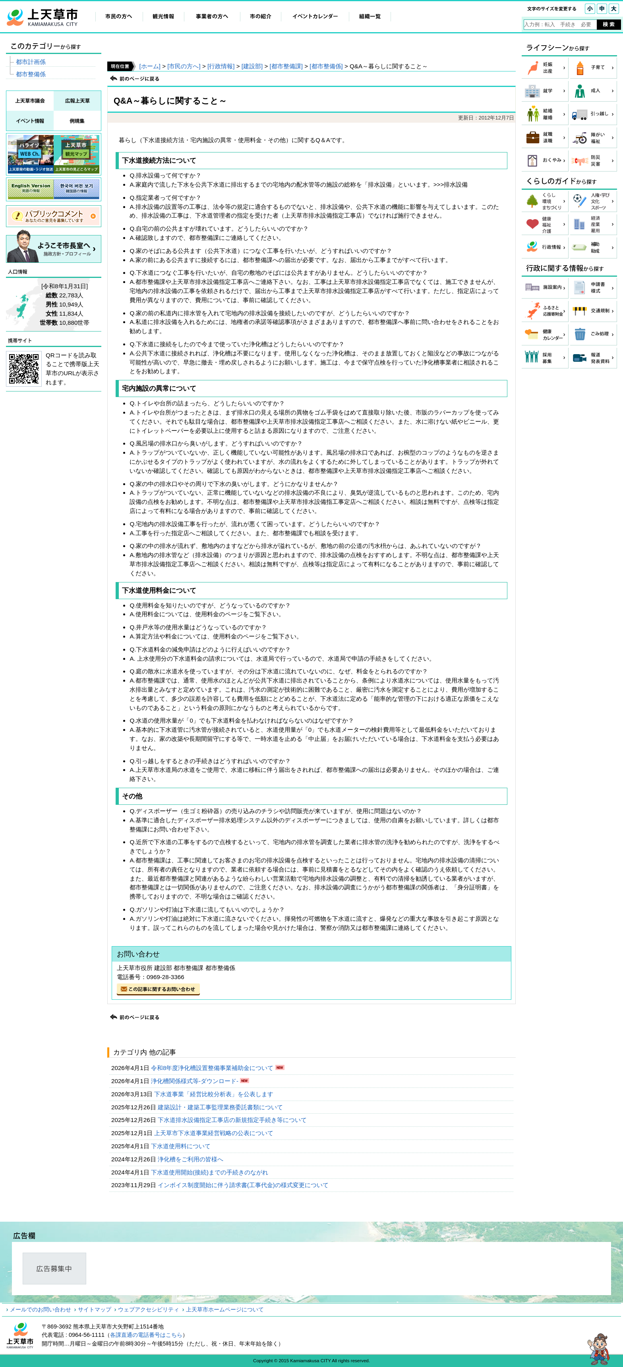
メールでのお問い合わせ (40, 1309)
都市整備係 (31, 74)
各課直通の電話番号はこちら (146, 1335)
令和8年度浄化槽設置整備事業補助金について (213, 1067)
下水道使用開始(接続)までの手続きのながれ (210, 1172)
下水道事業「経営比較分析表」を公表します (214, 1094)
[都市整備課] (286, 66)
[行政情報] (220, 66)
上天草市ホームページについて (225, 1309)
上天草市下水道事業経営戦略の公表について (214, 1133)
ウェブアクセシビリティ (148, 1309)
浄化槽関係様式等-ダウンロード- (195, 1081)
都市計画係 (31, 61)
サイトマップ (94, 1309)
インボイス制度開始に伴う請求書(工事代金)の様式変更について (244, 1185)
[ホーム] (149, 66)
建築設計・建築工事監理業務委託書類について (221, 1107)
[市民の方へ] (183, 66)
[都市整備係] (326, 66)
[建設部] (252, 66)
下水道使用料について (181, 1146)
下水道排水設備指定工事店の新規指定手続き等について (233, 1119)
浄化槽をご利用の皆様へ (191, 1159)
